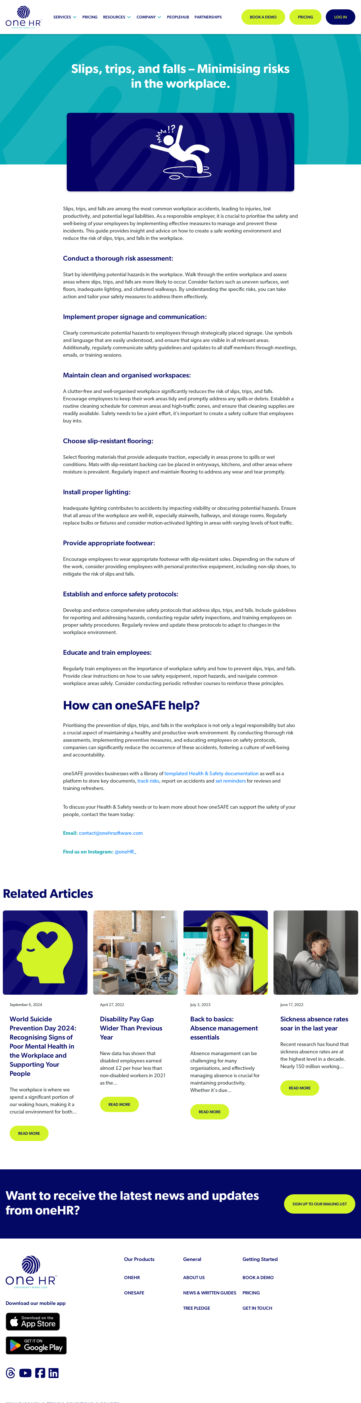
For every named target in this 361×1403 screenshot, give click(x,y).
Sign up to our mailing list (320, 1204)
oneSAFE (134, 1293)
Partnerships (208, 17)
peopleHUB (178, 17)
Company (146, 17)
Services (62, 17)
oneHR (132, 1277)
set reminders (231, 781)
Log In (340, 17)
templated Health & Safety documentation (211, 774)
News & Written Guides (209, 1293)
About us (194, 1277)
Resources (114, 17)
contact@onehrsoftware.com (111, 833)
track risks (148, 781)
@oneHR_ (125, 852)
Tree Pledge (196, 1308)
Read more (33, 1133)
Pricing (89, 17)
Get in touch (257, 1308)
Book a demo (263, 17)
